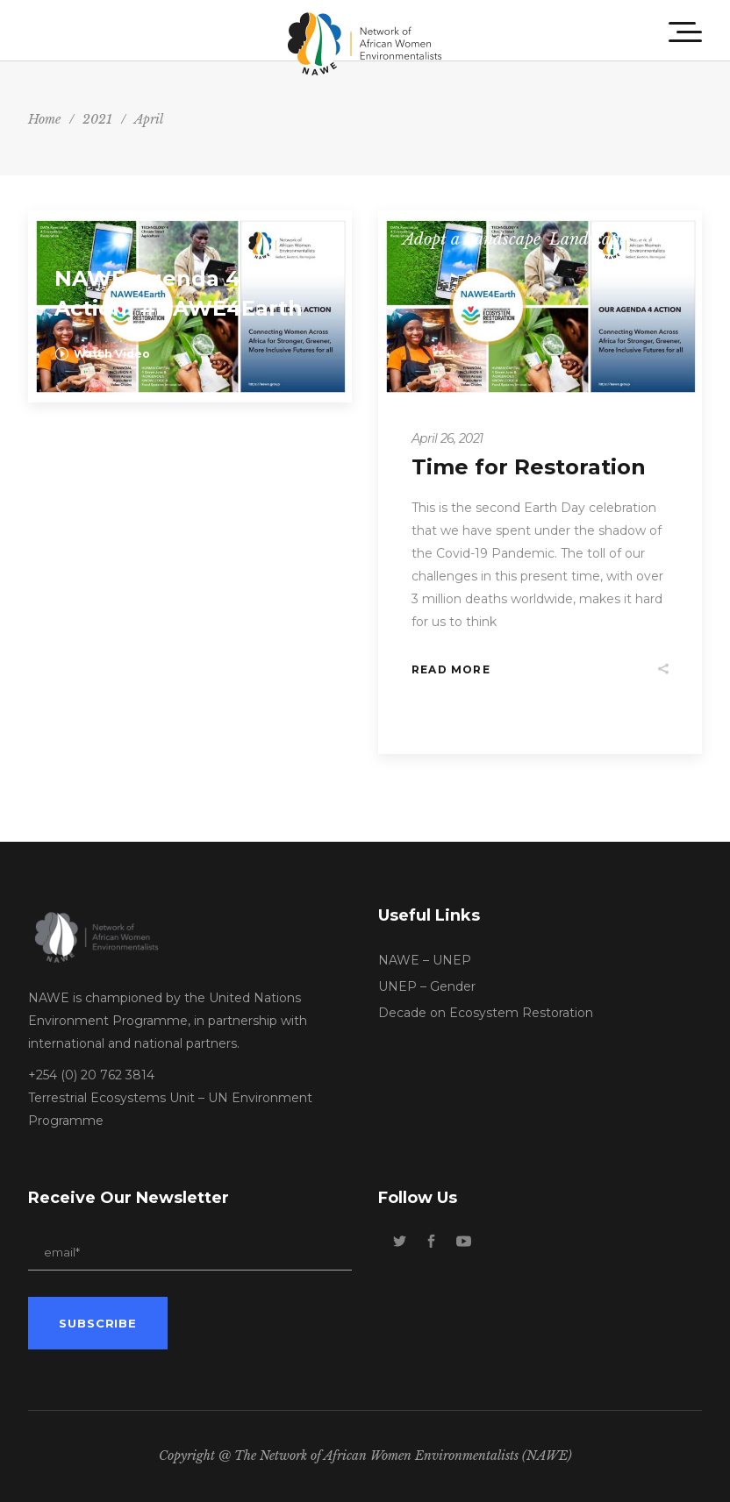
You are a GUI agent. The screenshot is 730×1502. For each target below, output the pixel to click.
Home (44, 119)
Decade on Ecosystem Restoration (485, 1013)
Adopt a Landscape (471, 239)
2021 (97, 119)
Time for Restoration (529, 467)
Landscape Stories (614, 239)
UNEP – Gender (427, 986)
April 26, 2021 (447, 438)
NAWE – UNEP (424, 960)
